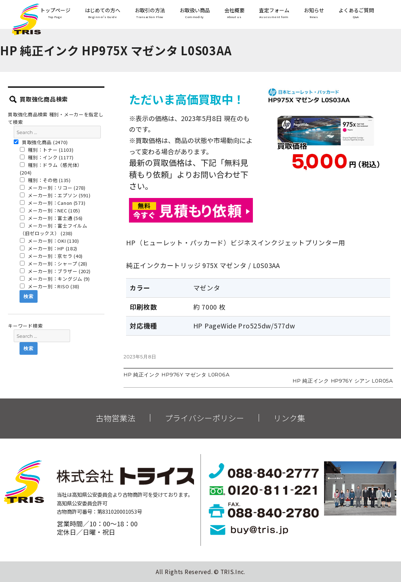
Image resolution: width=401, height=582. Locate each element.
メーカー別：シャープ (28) (53, 263)
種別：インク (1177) (47, 157)
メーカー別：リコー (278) (53, 187)
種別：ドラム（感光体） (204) (51, 168)
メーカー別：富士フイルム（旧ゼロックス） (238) (53, 229)
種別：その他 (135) (45, 180)
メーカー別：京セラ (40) (51, 256)
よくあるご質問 (356, 13)
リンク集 (289, 418)
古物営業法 (115, 418)
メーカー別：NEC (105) (50, 210)
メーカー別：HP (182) (49, 248)
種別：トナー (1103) (47, 149)
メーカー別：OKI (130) (49, 240)
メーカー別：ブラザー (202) (55, 271)
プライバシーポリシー (204, 418)
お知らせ (314, 13)
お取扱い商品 (195, 13)
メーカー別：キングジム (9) (55, 278)
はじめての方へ (102, 13)
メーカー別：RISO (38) (49, 286)
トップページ (55, 13)
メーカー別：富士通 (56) (51, 218)
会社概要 (234, 13)
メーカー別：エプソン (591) (55, 195)
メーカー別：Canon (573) (53, 202)
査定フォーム (274, 13)
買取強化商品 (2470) (41, 142)
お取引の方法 (150, 13)
